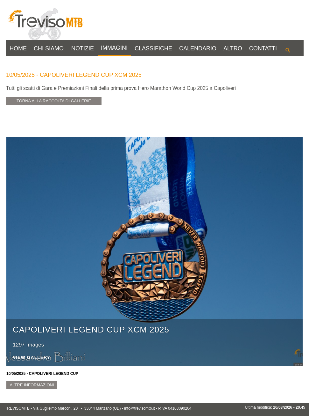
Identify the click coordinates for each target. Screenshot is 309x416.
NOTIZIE (82, 48)
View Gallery (31, 357)
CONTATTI (263, 48)
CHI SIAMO (49, 48)
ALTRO (232, 48)
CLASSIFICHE (153, 48)
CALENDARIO (197, 48)
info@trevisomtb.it (139, 408)
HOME (18, 48)
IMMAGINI (114, 48)
